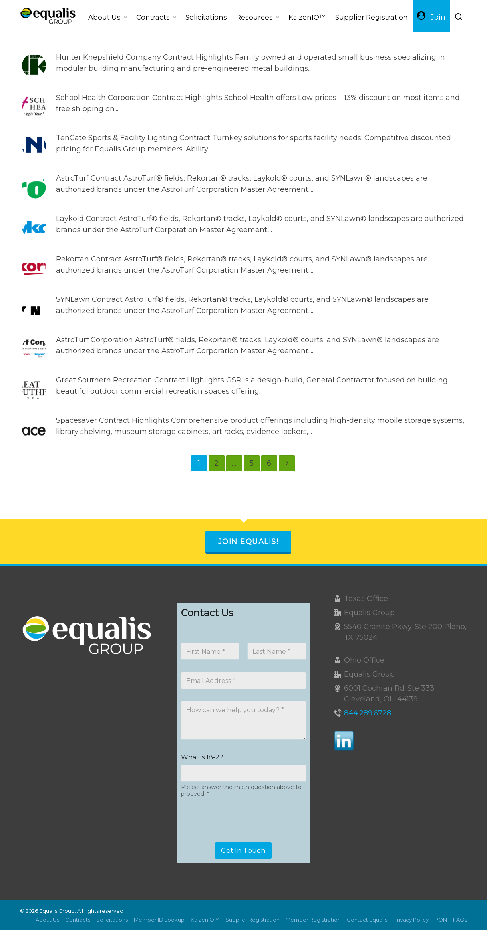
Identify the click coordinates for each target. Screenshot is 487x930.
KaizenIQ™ (205, 919)
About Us (47, 919)
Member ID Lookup (159, 919)
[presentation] (241, 837)
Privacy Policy (411, 919)
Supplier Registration (252, 919)
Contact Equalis (367, 919)
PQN (441, 919)
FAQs (460, 919)
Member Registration (313, 919)
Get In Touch (243, 850)
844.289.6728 (367, 713)
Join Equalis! (248, 541)
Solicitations (112, 919)
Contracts (77, 919)
